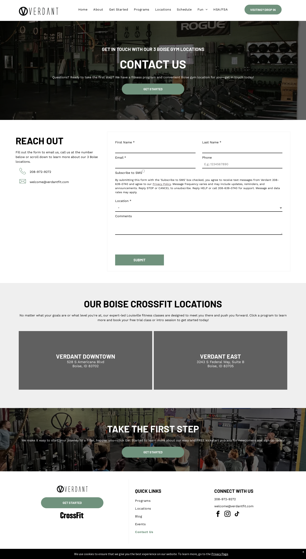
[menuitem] (83, 9)
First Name (125, 142)
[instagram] (227, 515)
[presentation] (144, 243)
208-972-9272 (40, 172)
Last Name (211, 142)
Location (123, 201)
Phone (207, 157)
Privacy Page (219, 554)
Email (120, 157)
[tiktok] (236, 515)
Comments (123, 216)
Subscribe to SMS (128, 173)
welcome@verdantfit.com (49, 182)
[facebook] (217, 515)
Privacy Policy (162, 184)
